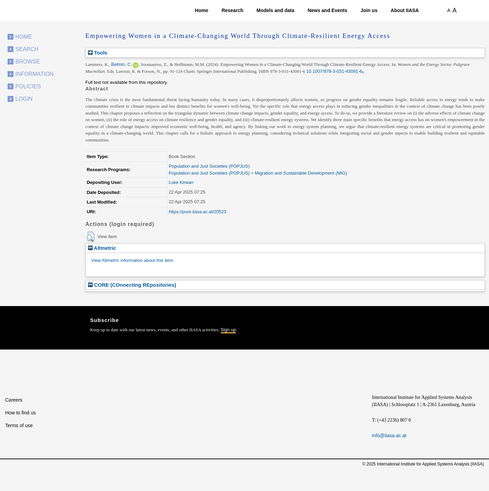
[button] (90, 237)
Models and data (276, 10)
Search (27, 49)
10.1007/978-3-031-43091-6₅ (335, 71)
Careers (13, 400)
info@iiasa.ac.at (389, 435)
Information (35, 74)
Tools (98, 53)
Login (24, 99)
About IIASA (405, 10)
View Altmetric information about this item (132, 260)
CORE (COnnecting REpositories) (132, 285)
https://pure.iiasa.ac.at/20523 (197, 211)
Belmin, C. (121, 64)
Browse (28, 62)
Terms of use (19, 425)
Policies (28, 86)
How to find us (20, 412)
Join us (368, 10)
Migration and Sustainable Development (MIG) (301, 173)
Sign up (228, 329)
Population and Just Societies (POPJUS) (209, 166)
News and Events (327, 10)
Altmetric (102, 248)
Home (201, 10)
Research (232, 10)
